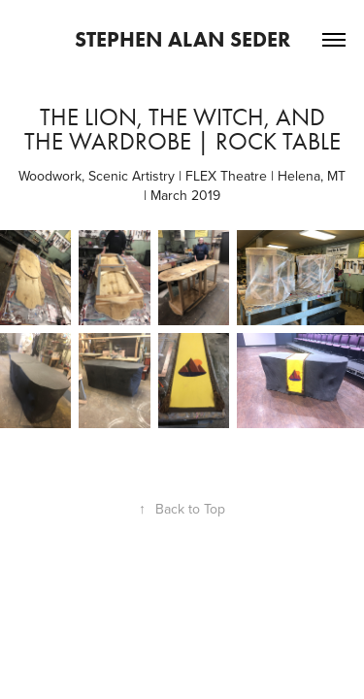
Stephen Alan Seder (182, 39)
